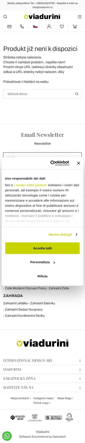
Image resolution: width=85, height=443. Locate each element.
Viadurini (42, 369)
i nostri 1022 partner (30, 185)
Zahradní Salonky (42, 303)
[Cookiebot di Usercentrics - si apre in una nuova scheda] (52, 163)
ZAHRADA (13, 296)
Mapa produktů (20, 398)
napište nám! (55, 62)
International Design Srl (42, 360)
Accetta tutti (42, 248)
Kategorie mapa (43, 398)
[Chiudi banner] (78, 163)
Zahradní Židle (59, 288)
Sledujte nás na (42, 387)
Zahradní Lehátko (15, 303)
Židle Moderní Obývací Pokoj (25, 288)
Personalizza (42, 262)
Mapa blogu (64, 398)
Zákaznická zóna (42, 378)
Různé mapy (41, 402)
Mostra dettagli (60, 234)
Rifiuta (43, 276)
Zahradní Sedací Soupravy (24, 309)
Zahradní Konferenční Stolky (25, 315)
